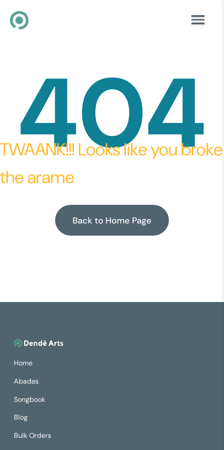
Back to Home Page (112, 220)
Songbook (29, 399)
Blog (21, 417)
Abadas (26, 381)
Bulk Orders (32, 435)
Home (23, 363)
